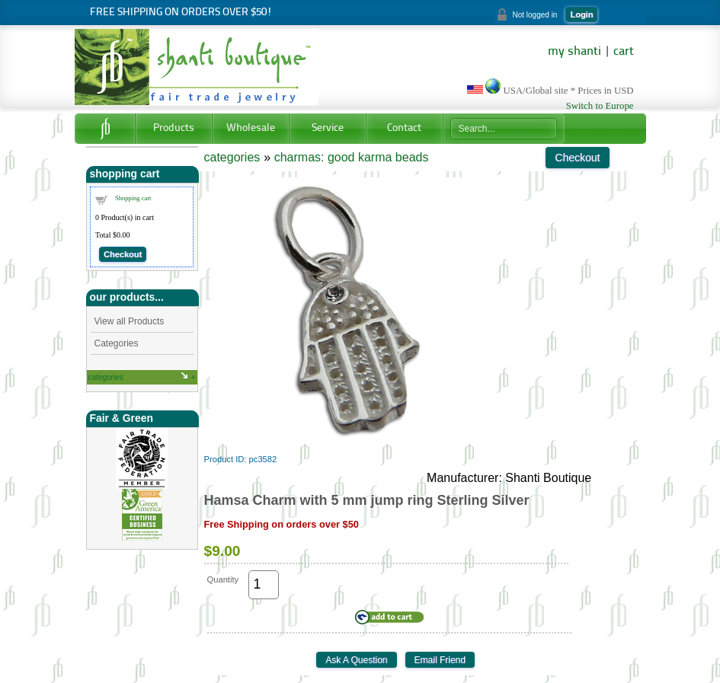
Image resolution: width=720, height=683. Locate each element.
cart (623, 52)
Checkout (123, 254)
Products (173, 128)
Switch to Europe (600, 106)
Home (105, 128)
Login (581, 14)
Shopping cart (133, 198)
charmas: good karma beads (351, 157)
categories (105, 377)
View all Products (129, 321)
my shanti (574, 52)
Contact (404, 128)
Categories (116, 343)
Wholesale (250, 128)
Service (328, 128)
